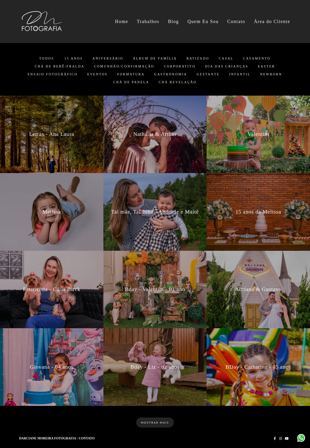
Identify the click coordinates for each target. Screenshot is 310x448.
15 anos (73, 58)
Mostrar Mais (155, 422)
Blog (173, 21)
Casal (226, 58)
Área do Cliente (272, 21)
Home (121, 21)
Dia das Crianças (226, 66)
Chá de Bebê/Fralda (59, 66)
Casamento (256, 58)
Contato (236, 21)
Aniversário (107, 58)
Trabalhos (148, 21)
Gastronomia (170, 74)
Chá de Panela (131, 82)
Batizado (197, 58)
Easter (266, 66)
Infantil (240, 74)
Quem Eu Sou (203, 21)
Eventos (97, 74)
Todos (46, 58)
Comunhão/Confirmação (124, 66)
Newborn (271, 74)
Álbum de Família (155, 58)
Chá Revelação (178, 82)
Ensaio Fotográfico (53, 74)
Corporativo (180, 66)
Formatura (131, 74)
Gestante (208, 74)
